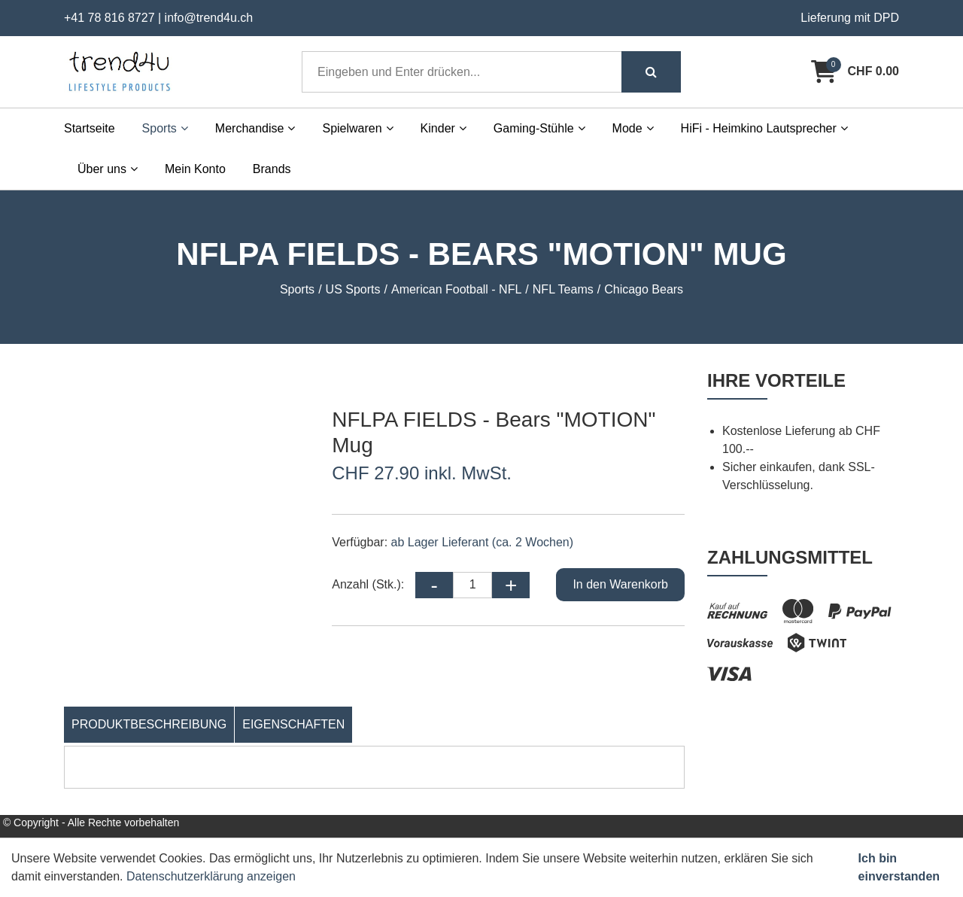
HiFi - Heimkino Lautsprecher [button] (764, 128)
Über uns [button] (107, 169)
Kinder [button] (443, 128)
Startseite (89, 128)
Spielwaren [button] (357, 128)
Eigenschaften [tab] (293, 724)
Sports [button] (165, 128)
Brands (272, 169)
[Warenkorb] (855, 71)
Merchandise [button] (255, 128)
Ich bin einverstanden (899, 867)
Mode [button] (633, 128)
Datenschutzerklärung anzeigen (211, 876)
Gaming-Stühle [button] (539, 128)
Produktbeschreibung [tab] (148, 724)
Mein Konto (195, 169)
